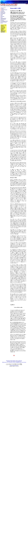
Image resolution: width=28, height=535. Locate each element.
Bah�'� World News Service (3, 31)
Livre (7, 362)
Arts (20, 361)
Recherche (14, 360)
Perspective (14, 361)
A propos (17, 360)
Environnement (11, 362)
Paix (16, 361)
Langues (11, 360)
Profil (11, 361)
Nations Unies (20, 360)
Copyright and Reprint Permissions (14, 365)
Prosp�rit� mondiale (18, 362)
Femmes (14, 362)
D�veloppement (4, 362)
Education (18, 361)
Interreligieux (8, 361)
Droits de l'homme (24, 362)
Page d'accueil (8, 360)
